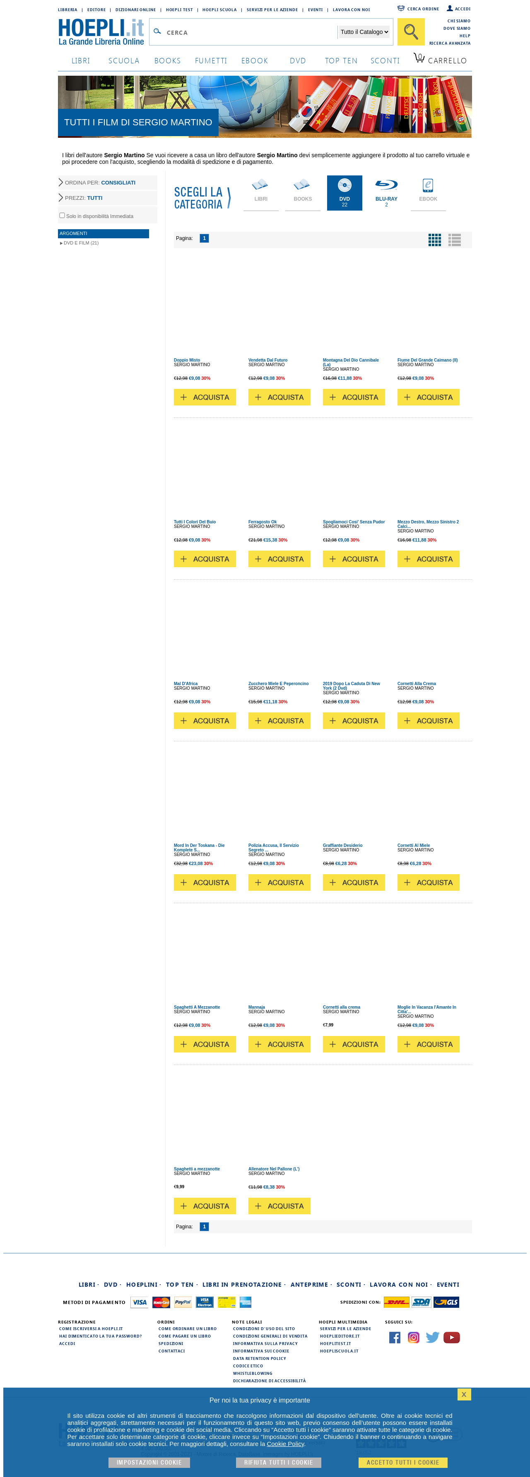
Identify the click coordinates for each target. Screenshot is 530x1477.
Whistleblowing (252, 1373)
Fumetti (211, 60)
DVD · (113, 1284)
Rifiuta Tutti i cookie (278, 1463)
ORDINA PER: (100, 183)
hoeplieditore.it (339, 1335)
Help (465, 35)
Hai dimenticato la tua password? (100, 1335)
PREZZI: (83, 198)
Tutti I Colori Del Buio (195, 522)
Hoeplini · (144, 1284)
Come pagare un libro (185, 1335)
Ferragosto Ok (262, 522)
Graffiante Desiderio (343, 845)
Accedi (463, 8)
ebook (254, 60)
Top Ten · (182, 1284)
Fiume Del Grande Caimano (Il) (428, 360)
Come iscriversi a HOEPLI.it (91, 1328)
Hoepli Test (179, 9)
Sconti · (351, 1284)
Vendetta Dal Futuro (267, 360)
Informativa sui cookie (261, 1350)
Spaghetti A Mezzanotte (197, 1007)
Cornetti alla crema (341, 1007)
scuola (124, 60)
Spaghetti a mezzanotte (197, 1169)
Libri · (89, 1284)
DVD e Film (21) (81, 242)
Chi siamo (459, 20)
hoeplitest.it (335, 1343)
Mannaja (256, 1007)
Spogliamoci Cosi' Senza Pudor (354, 522)
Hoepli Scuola (219, 9)
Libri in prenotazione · (244, 1284)
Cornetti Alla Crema (417, 683)
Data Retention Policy (259, 1358)
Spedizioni (171, 1343)
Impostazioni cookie (149, 1463)
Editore (96, 9)
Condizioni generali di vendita (270, 1335)
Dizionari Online (136, 9)
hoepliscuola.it (339, 1350)
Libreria (67, 9)
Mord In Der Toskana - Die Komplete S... (199, 847)
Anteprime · (311, 1284)
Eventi (315, 9)
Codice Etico (248, 1365)
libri (81, 60)
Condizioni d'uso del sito (264, 1328)
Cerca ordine (423, 8)
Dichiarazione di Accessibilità (269, 1380)
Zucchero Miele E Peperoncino (278, 683)
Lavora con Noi (351, 9)
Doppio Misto (187, 360)
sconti (385, 60)
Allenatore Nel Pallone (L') (274, 1169)
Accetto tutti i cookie (403, 1463)
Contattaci (172, 1350)
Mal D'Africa (186, 683)
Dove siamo (457, 28)
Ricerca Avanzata (450, 43)
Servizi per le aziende (272, 9)
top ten (341, 60)
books (167, 60)
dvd (298, 60)
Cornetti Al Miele (414, 845)
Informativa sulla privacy (265, 1343)
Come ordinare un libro (188, 1328)
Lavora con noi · (401, 1284)
